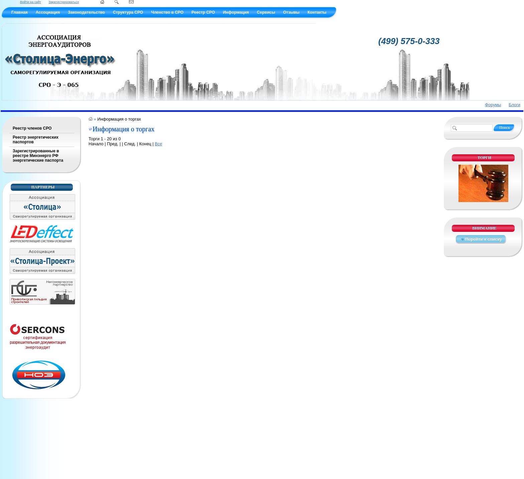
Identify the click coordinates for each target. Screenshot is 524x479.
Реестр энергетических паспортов (35, 139)
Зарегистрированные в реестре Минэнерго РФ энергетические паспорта (38, 156)
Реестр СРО (203, 12)
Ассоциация (48, 12)
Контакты (316, 12)
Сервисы (266, 12)
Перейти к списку (483, 239)
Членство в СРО (167, 12)
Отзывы (291, 12)
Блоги (514, 104)
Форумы (493, 104)
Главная (19, 12)
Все (158, 143)
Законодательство (86, 12)
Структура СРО (128, 12)
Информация (236, 12)
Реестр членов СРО (32, 128)
